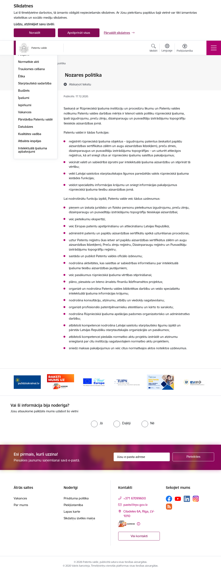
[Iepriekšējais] (21, 382)
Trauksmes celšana (31, 118)
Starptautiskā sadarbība (34, 133)
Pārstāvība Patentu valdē (35, 169)
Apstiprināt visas (78, 33)
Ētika (21, 126)
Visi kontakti (139, 536)
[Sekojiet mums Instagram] (196, 499)
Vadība (23, 75)
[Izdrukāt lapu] (201, 73)
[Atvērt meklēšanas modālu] (153, 49)
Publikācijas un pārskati (34, 97)
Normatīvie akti (28, 111)
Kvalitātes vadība (29, 183)
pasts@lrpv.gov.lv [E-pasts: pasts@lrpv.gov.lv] (135, 505)
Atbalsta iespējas (29, 191)
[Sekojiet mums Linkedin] (187, 499)
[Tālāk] (200, 382)
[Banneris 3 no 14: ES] (93, 382)
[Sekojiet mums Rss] (169, 507)
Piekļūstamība (73, 505)
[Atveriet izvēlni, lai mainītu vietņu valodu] (167, 48)
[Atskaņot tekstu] (80, 84)
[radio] (97, 423)
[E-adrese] (126, 523)
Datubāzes (25, 176)
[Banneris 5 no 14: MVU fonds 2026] (160, 382)
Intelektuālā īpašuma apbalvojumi (32, 199)
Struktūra (24, 82)
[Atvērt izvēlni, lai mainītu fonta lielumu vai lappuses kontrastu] (185, 49)
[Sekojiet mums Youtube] (178, 498)
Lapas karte (72, 512)
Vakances (24, 162)
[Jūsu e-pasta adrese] (142, 457)
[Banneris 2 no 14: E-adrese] (60, 382)
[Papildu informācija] (138, 523)
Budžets (24, 140)
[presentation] (45, 426)
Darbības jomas (29, 90)
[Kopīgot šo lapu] (201, 84)
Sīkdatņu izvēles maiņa (79, 518)
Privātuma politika (76, 498)
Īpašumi (23, 147)
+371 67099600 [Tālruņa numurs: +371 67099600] (134, 498)
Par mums (21, 505)
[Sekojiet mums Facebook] (169, 499)
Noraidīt (34, 33)
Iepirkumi (24, 155)
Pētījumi (23, 104)
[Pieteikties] (193, 457)
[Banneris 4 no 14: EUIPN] (127, 382)
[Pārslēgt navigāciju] (213, 48)
